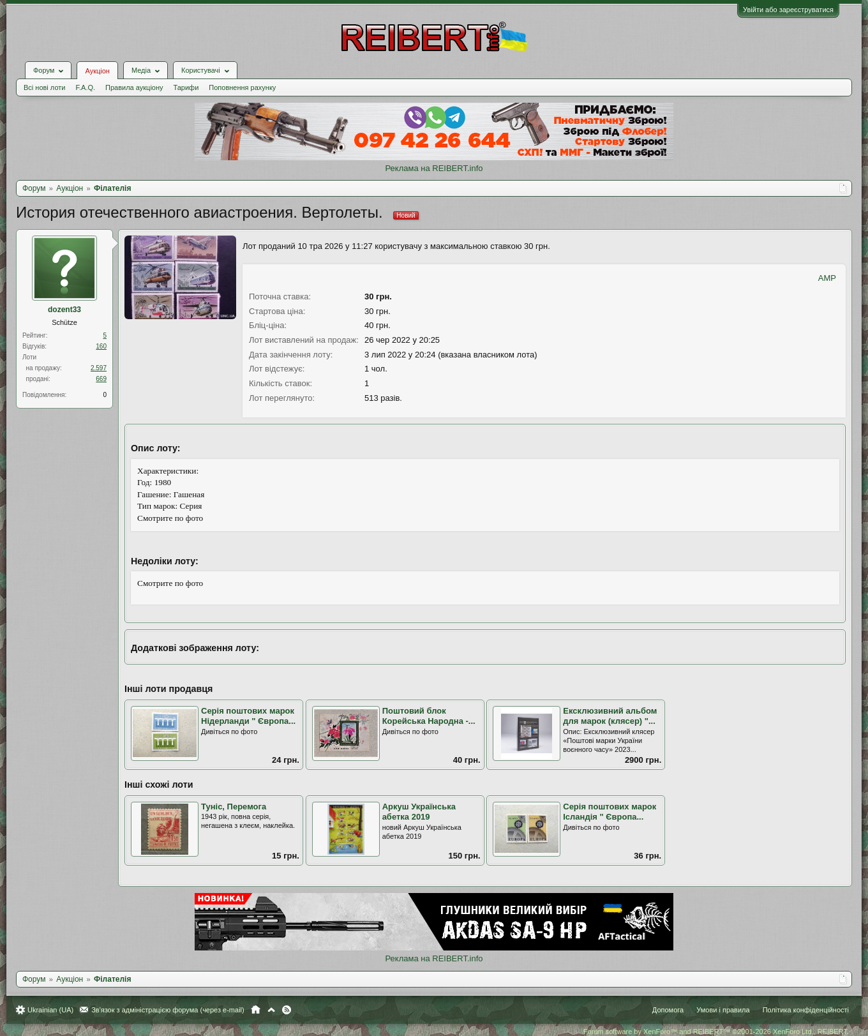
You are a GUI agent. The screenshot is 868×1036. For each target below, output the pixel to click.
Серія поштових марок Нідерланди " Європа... (248, 716)
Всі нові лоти (44, 87)
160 (101, 346)
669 (101, 378)
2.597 (99, 368)
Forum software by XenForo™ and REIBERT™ (716, 1031)
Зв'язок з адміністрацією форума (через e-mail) (167, 1010)
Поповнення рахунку (242, 87)
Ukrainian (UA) (50, 1010)
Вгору (271, 1009)
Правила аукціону (134, 87)
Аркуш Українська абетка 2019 (419, 812)
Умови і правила (722, 1010)
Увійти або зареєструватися (788, 9)
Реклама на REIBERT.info (434, 168)
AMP (827, 278)
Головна (255, 1009)
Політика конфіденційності (806, 1010)
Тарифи (186, 87)
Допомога (668, 1010)
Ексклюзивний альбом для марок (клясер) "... (610, 716)
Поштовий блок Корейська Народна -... (428, 716)
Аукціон (97, 71)
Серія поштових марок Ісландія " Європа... (609, 812)
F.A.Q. (85, 87)
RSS (286, 1009)
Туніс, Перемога (233, 806)
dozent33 (64, 309)
